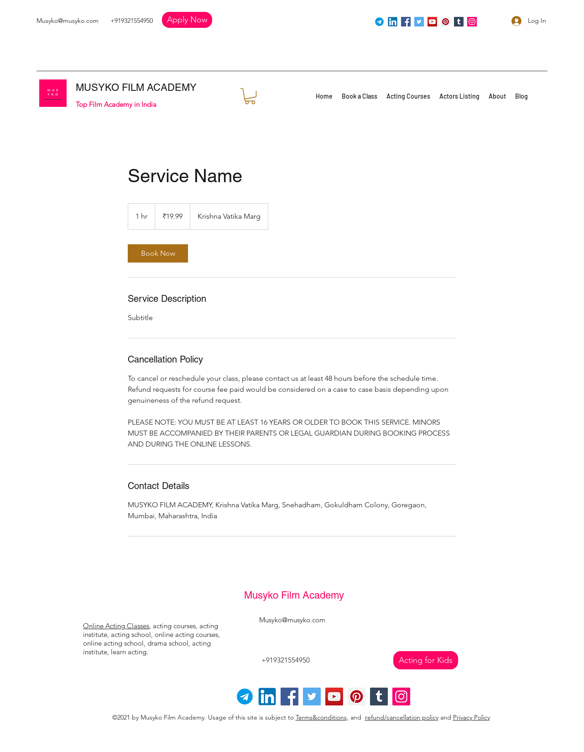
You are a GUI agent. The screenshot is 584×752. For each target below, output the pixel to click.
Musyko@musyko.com (67, 20)
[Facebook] (406, 21)
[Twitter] (419, 21)
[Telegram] (379, 21)
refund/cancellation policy (401, 717)
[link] (158, 253)
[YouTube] (432, 21)
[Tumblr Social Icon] (459, 21)
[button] (187, 20)
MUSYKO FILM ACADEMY (136, 87)
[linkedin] (392, 21)
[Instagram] (472, 21)
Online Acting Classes (116, 625)
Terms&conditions (321, 717)
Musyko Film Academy (294, 595)
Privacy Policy (471, 717)
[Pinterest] (445, 21)
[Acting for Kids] (425, 660)
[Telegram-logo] (245, 696)
